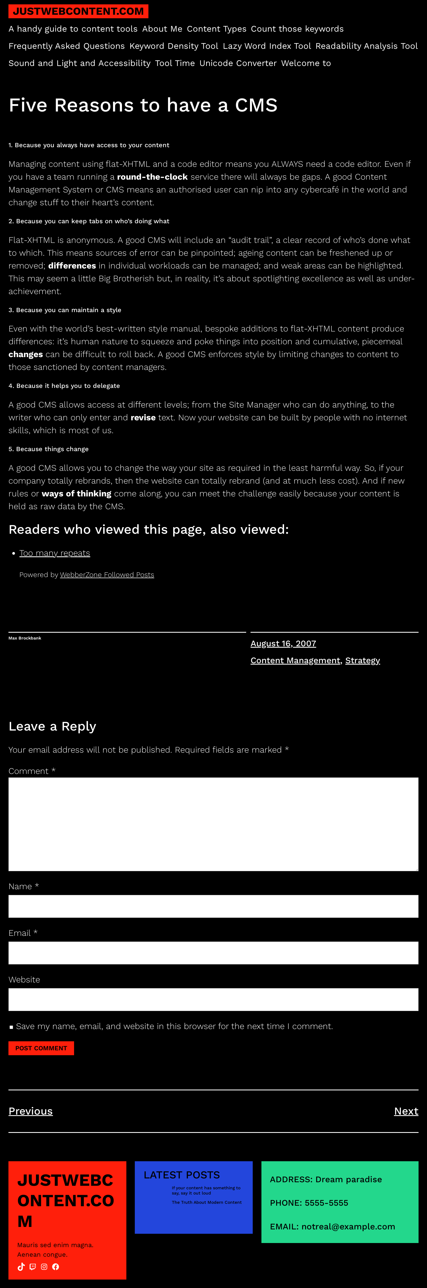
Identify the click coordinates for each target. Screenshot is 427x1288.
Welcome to (306, 63)
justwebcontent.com (78, 11)
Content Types (217, 29)
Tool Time (175, 63)
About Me (162, 29)
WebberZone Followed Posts (107, 575)
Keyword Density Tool (173, 46)
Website (24, 980)
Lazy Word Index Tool (267, 46)
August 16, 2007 (283, 643)
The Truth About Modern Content (207, 1202)
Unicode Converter (238, 63)
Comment (32, 771)
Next (406, 1111)
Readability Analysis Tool (366, 46)
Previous (30, 1111)
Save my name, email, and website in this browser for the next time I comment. (174, 1026)
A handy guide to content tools (73, 29)
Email (23, 933)
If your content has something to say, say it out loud (206, 1191)
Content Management (295, 660)
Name (23, 886)
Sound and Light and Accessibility (79, 63)
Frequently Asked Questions (66, 46)
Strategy (362, 660)
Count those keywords (297, 29)
